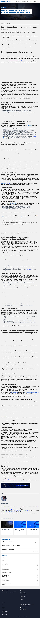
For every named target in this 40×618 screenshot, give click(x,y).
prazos (24, 375)
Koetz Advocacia (21, 506)
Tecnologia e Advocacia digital (20, 583)
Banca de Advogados (23, 593)
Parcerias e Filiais (20, 576)
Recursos (21, 599)
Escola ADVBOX (22, 600)
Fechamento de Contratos (20, 580)
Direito (20, 565)
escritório (29, 125)
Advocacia (20, 584)
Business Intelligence (20, 563)
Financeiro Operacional (20, 569)
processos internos (4, 415)
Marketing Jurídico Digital (20, 575)
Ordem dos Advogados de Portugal (9, 509)
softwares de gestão (12, 203)
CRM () (16, 60)
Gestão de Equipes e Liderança (20, 572)
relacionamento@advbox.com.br (24, 606)
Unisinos (24, 507)
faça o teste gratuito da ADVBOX (9, 479)
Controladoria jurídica (20, 564)
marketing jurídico (5, 256)
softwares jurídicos (14, 392)
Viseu (38, 514)
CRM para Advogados (23, 596)
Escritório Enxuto (22, 592)
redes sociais (29, 269)
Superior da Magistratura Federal (9, 511)
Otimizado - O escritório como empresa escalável (25, 514)
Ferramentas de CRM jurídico (6, 183)
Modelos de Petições (4, 605)
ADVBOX (20, 557)
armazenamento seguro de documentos (31, 392)
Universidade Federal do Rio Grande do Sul (21, 510)
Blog (2, 604)
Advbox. (37, 506)
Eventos (20, 560)
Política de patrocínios (5, 611)
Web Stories (3, 607)
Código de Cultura (4, 614)
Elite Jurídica (22, 595)
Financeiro (20, 568)
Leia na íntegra (9, 532)
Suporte (3, 608)
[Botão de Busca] (38, 1)
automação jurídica (19, 216)
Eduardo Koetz (3, 506)
